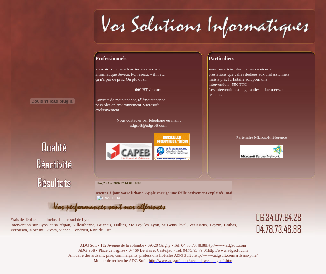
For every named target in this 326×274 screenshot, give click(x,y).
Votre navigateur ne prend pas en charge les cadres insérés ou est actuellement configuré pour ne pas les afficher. (163, 190)
